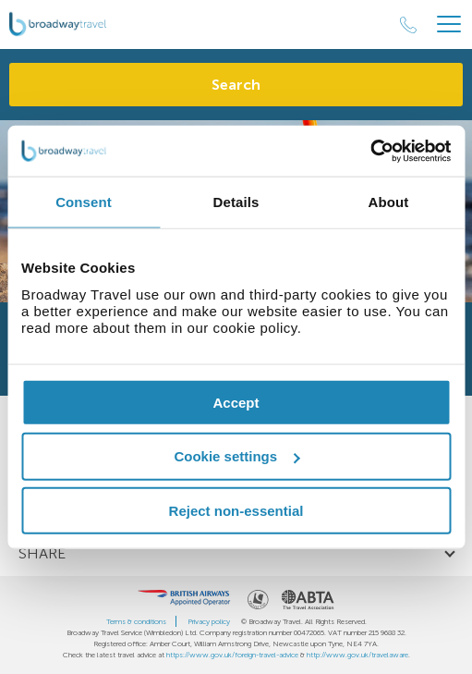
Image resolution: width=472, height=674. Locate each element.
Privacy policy (209, 621)
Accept (235, 402)
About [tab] (389, 202)
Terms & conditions (136, 621)
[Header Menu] (449, 24)
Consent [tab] (83, 202)
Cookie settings (236, 456)
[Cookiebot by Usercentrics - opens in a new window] (370, 151)
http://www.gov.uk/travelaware (357, 654)
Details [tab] (236, 202)
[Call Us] (408, 25)
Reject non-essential (236, 511)
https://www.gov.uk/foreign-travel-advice (232, 654)
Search (236, 84)
